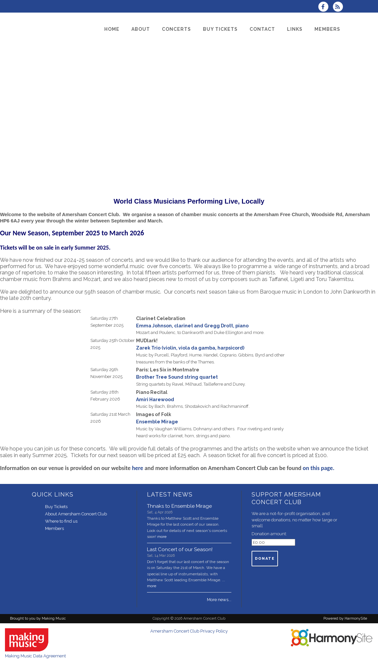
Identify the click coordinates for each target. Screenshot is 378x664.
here (137, 468)
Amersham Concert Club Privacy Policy (189, 631)
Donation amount (269, 533)
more (161, 536)
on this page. (320, 468)
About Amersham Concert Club (76, 513)
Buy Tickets (56, 506)
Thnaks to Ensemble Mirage (179, 506)
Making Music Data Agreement (35, 655)
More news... (219, 599)
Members (54, 528)
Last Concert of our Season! (180, 549)
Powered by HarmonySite (345, 618)
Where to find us (61, 521)
